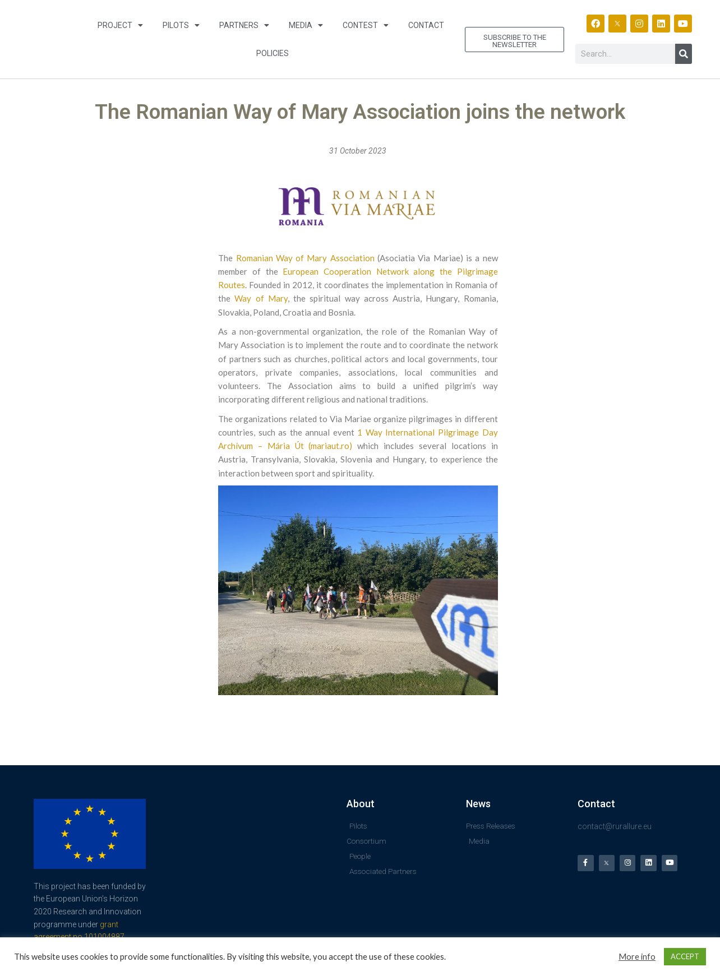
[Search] (683, 54)
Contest (366, 25)
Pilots (181, 25)
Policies (272, 53)
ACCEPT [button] (685, 956)
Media (306, 25)
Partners (244, 25)
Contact (426, 25)
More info (637, 956)
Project (120, 25)
